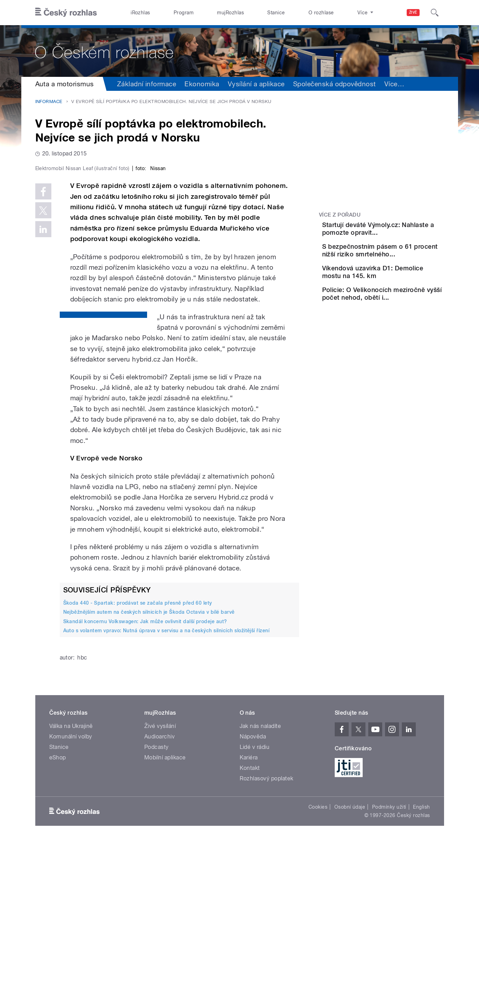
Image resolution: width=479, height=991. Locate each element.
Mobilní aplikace (165, 906)
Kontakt (250, 916)
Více (394, 84)
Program (184, 12)
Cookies (318, 955)
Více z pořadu (340, 215)
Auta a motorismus (64, 84)
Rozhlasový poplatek (266, 927)
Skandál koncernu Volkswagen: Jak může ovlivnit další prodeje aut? (145, 769)
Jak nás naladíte (260, 874)
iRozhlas (140, 12)
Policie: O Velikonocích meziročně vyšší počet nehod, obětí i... (396, 327)
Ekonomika (201, 84)
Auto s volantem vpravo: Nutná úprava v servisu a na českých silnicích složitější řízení (166, 779)
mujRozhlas (230, 12)
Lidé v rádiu (255, 895)
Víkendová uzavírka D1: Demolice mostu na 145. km (398, 296)
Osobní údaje (349, 955)
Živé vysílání (160, 874)
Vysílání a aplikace (256, 84)
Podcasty (156, 895)
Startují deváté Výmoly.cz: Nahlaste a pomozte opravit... (400, 232)
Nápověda (253, 885)
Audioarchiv (159, 885)
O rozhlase (321, 12)
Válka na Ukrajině (71, 874)
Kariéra (249, 906)
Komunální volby (70, 885)
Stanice (276, 12)
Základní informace (146, 84)
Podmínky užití (389, 955)
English (421, 955)
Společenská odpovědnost (334, 84)
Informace (49, 101)
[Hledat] (434, 12)
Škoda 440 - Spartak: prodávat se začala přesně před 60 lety (137, 751)
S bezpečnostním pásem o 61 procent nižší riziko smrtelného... (398, 264)
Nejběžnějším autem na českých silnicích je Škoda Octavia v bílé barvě (149, 760)
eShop (57, 906)
